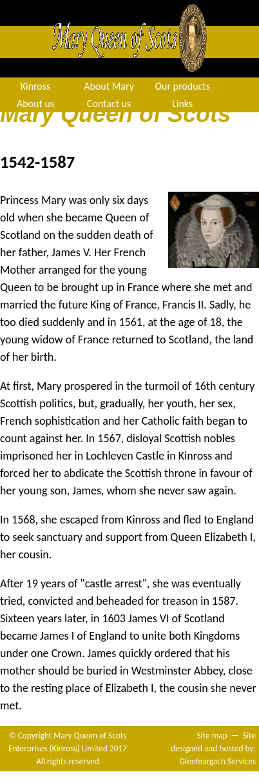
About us (35, 103)
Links (182, 103)
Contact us (109, 103)
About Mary (109, 86)
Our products (182, 86)
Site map (212, 735)
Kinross (36, 86)
